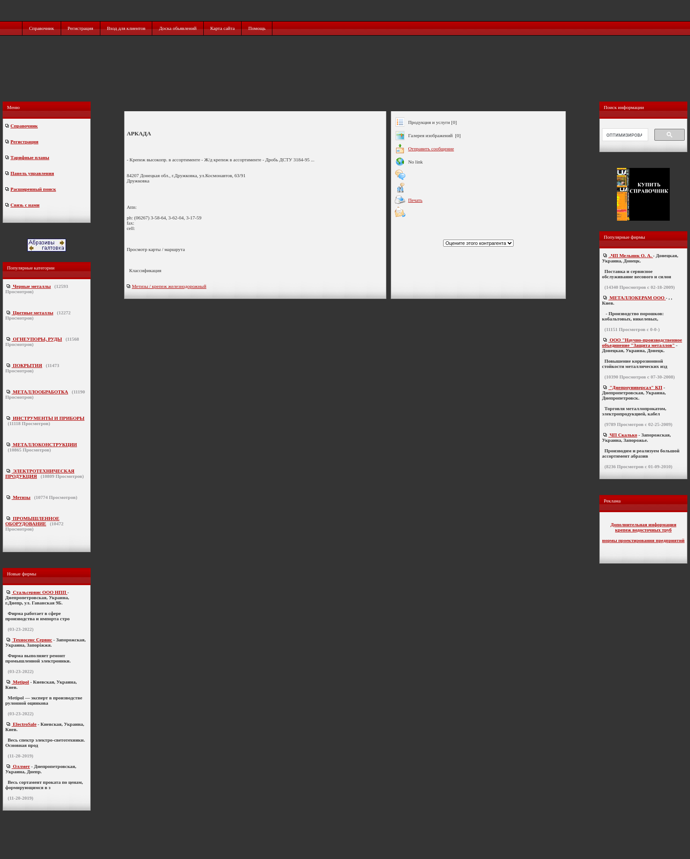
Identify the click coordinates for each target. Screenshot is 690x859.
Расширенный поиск (33, 189)
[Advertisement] (346, 78)
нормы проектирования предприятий (643, 540)
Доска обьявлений (177, 28)
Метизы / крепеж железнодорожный (169, 286)
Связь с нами (25, 204)
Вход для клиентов (126, 28)
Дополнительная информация (643, 524)
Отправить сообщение (431, 148)
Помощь (256, 28)
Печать (415, 200)
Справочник (41, 28)
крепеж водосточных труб (643, 529)
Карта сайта (222, 28)
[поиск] (624, 135)
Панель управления (32, 173)
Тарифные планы (30, 157)
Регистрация (80, 28)
